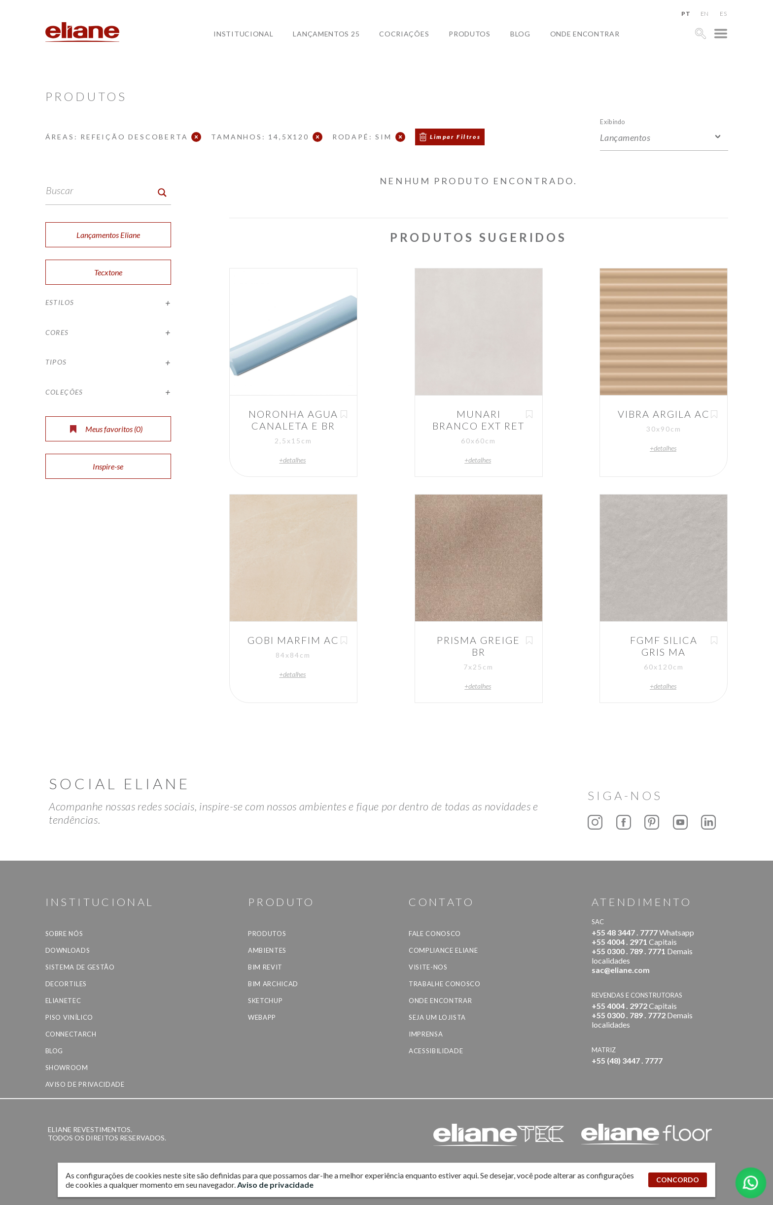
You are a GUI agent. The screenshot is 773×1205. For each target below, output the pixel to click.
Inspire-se (108, 466)
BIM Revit (265, 967)
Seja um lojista (437, 1017)
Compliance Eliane (443, 950)
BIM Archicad (273, 984)
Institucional (243, 34)
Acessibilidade (436, 1051)
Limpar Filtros (455, 136)
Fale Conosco (435, 933)
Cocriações (404, 34)
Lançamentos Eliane (108, 234)
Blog (520, 34)
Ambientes (267, 950)
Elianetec (63, 1000)
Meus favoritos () (106, 429)
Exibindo (612, 121)
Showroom (66, 1067)
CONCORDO (677, 1179)
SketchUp (265, 1000)
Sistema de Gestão (80, 967)
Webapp (262, 1017)
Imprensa (426, 1034)
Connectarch (71, 1034)
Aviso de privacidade (85, 1084)
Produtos (470, 34)
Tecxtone (108, 272)
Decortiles (66, 984)
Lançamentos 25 (326, 34)
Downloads (67, 950)
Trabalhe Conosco (444, 984)
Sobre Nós (64, 933)
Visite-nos (428, 967)
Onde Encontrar (585, 34)
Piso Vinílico (69, 1017)
